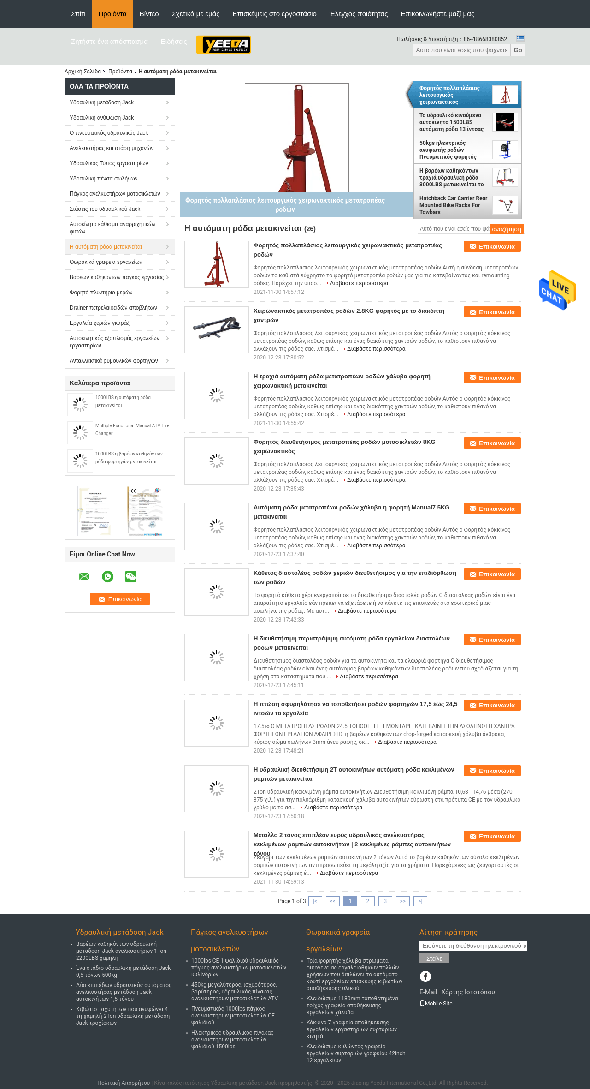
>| (420, 901)
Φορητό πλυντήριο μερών (101, 292)
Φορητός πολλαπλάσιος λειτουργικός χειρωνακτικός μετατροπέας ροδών (449, 95)
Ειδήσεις (174, 41)
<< (333, 901)
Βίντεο (149, 14)
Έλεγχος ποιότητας (359, 14)
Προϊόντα (113, 14)
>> (403, 901)
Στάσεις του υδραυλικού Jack (105, 209)
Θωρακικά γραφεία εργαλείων (106, 262)
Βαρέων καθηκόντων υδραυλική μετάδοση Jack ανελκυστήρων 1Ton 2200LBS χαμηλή (121, 951)
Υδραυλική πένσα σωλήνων (104, 178)
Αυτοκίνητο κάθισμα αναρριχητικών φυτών (112, 228)
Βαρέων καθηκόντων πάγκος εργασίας (117, 277)
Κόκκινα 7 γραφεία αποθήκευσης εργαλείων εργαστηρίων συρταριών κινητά (352, 1029)
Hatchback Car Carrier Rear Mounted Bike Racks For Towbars (453, 205)
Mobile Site (436, 1003)
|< (315, 901)
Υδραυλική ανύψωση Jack (102, 117)
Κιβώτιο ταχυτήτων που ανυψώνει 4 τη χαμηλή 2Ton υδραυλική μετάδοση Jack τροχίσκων (123, 1016)
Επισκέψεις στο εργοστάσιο (275, 14)
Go (517, 50)
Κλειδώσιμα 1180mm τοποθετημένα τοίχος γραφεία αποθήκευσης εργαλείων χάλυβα (352, 1005)
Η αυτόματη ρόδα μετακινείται (106, 247)
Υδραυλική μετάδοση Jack (102, 102)
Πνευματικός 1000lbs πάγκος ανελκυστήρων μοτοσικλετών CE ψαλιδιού (233, 1015)
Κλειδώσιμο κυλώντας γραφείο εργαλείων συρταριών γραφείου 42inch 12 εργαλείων (356, 1053)
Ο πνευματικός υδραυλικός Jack (109, 133)
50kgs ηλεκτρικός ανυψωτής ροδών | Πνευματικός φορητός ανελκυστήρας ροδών (448, 150)
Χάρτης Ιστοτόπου (468, 992)
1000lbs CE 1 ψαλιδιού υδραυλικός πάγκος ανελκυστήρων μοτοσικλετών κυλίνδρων (238, 967)
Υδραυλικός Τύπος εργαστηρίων (109, 163)
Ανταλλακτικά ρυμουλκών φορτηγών (114, 361)
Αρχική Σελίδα (83, 71)
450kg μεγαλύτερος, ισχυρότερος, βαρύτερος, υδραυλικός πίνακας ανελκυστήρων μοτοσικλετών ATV (234, 991)
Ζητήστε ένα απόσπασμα (109, 41)
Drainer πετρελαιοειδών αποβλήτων (113, 308)
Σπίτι (78, 14)
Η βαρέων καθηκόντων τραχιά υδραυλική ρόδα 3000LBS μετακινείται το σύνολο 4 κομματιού (451, 178)
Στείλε (434, 958)
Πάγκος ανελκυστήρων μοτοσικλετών (115, 194)
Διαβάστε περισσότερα (359, 283)
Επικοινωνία (497, 246)
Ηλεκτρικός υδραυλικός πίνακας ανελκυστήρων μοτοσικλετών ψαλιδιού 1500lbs (232, 1039)
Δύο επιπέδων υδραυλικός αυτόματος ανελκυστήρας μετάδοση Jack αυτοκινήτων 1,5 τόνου (124, 992)
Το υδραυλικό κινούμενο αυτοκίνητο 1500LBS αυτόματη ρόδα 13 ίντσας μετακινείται (451, 122)
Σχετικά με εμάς (196, 14)
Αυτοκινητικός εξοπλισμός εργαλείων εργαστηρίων (114, 342)
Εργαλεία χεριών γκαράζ (100, 323)
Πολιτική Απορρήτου (123, 1083)
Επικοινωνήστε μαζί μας (437, 14)
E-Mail (428, 992)
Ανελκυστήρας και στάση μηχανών (111, 148)
